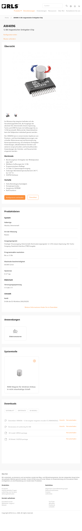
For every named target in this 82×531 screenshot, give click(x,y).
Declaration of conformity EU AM (19, 427)
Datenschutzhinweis (51, 490)
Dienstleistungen (29, 11)
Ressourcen (52, 11)
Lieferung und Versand (9, 492)
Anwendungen (42, 11)
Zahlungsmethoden (8, 494)
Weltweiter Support (8, 503)
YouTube (52, 501)
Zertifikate (22, 410)
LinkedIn (52, 507)
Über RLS (61, 11)
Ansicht (62, 420)
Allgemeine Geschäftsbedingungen (56, 488)
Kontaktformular (7, 501)
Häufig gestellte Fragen (9, 490)
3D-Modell (33, 410)
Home (7, 18)
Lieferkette (48, 494)
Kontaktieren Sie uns (73, 11)
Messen (4, 505)
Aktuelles (52, 503)
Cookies (47, 492)
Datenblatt (10, 410)
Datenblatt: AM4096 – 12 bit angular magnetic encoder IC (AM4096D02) (33, 421)
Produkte (17, 11)
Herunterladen (71, 420)
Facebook (52, 505)
